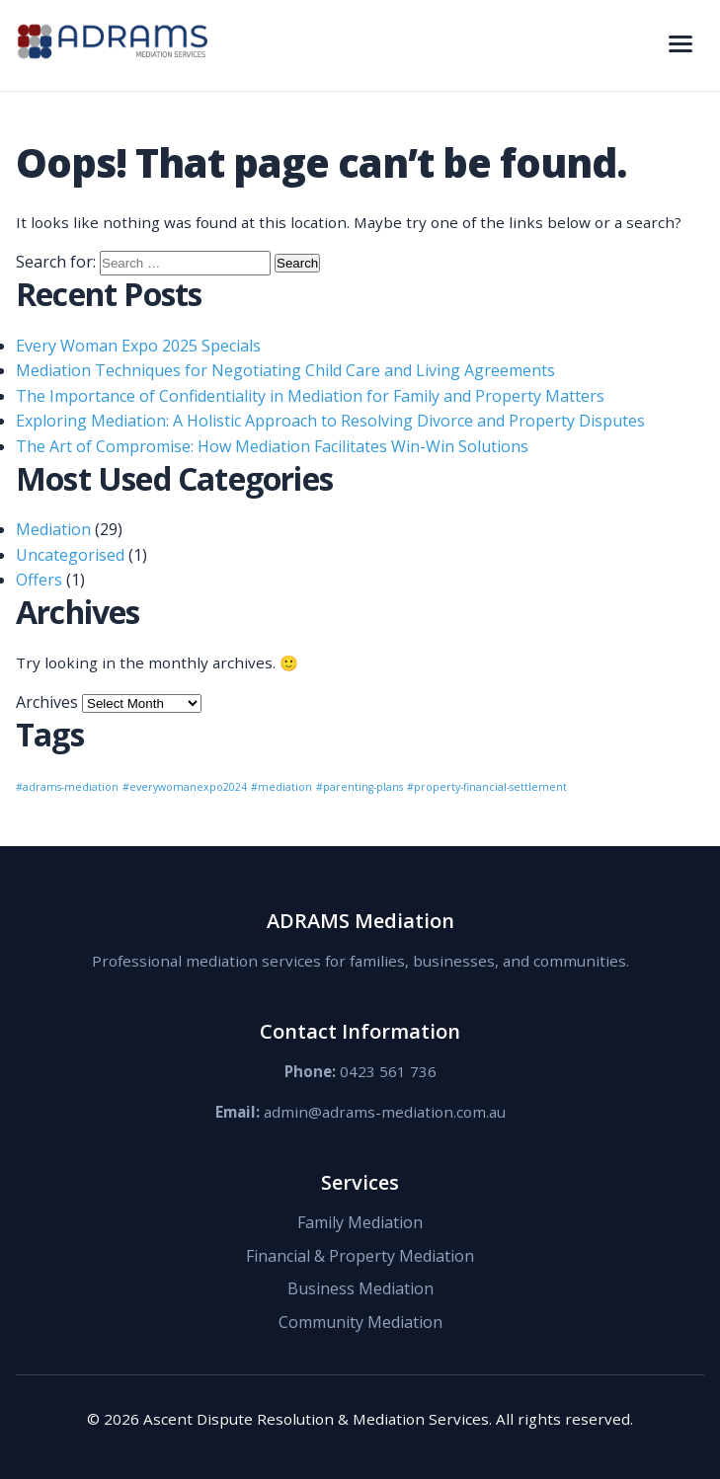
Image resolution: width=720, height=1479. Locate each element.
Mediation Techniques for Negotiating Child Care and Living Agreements (285, 370)
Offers (39, 579)
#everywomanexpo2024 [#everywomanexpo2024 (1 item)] (184, 787)
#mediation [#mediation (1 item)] (281, 787)
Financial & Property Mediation (360, 1256)
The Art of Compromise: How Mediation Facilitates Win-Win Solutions (272, 446)
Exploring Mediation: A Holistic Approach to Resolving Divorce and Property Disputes (330, 420)
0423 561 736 (388, 1071)
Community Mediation (360, 1322)
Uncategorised (70, 555)
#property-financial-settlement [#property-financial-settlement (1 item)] (487, 787)
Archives (47, 702)
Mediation (53, 529)
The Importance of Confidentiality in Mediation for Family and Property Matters (310, 396)
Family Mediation (360, 1222)
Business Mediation (360, 1288)
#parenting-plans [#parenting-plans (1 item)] (359, 787)
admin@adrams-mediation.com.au (385, 1112)
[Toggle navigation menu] (680, 45)
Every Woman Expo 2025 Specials (138, 345)
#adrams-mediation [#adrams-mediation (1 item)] (67, 787)
